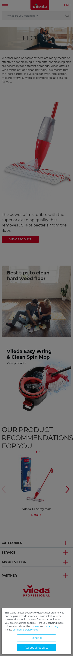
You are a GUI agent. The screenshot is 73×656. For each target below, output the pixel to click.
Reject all (36, 638)
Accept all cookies (36, 647)
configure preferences (25, 629)
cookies (35, 626)
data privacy (52, 626)
